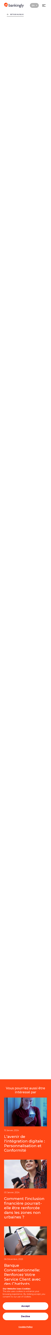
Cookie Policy (25, 1327)
